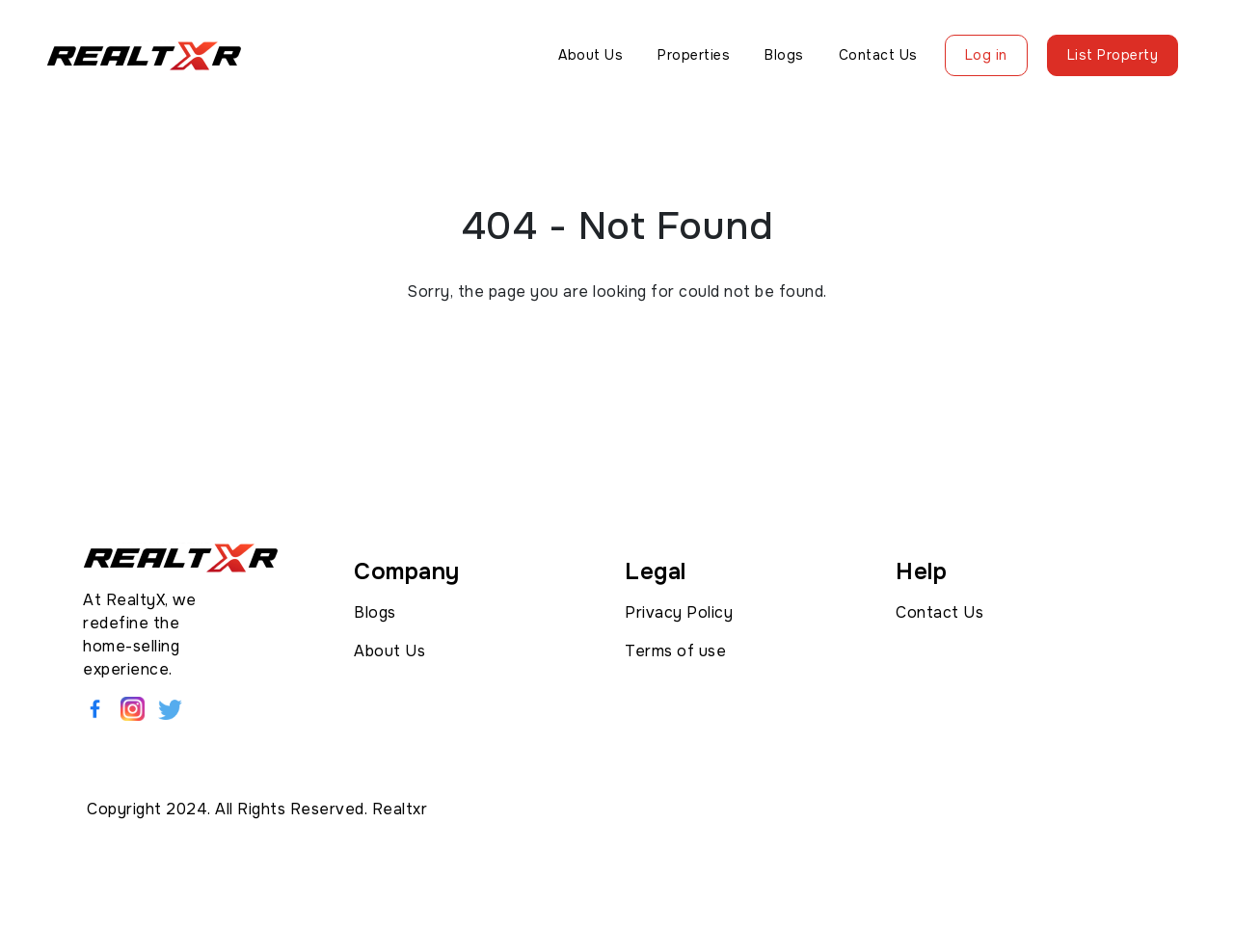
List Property (1113, 55)
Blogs (784, 55)
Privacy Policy (679, 612)
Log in (986, 55)
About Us (590, 55)
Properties (693, 55)
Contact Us (878, 55)
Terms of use (675, 651)
